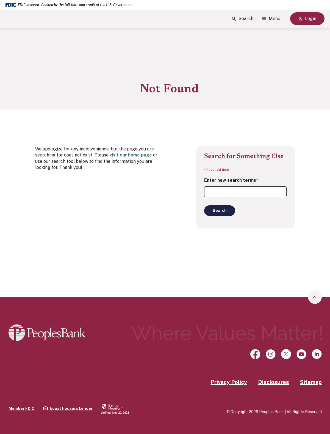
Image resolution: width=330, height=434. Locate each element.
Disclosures (273, 382)
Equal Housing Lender (68, 408)
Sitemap (311, 382)
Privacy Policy (229, 382)
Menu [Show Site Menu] (271, 18)
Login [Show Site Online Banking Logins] (307, 18)
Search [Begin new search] (220, 210)
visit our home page (131, 155)
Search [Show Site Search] (242, 18)
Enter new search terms (231, 180)
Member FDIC (21, 408)
